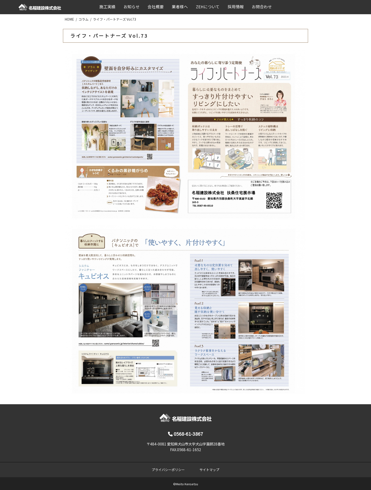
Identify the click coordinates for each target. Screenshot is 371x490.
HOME (69, 19)
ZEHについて (208, 6)
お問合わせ (262, 6)
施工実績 (107, 6)
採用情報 (236, 6)
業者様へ (180, 6)
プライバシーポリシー (168, 469)
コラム (83, 19)
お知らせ (132, 6)
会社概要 (156, 6)
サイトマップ (209, 469)
